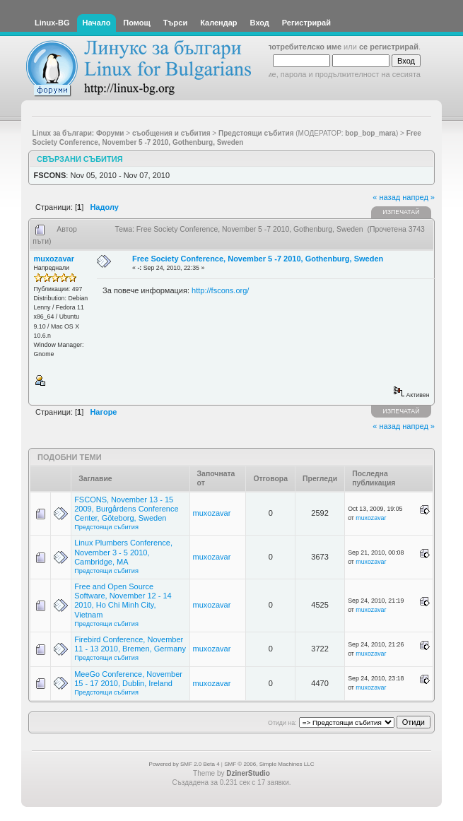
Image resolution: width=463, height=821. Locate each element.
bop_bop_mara (370, 133)
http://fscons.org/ (220, 290)
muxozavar (54, 258)
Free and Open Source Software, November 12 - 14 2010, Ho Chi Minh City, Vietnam (123, 600)
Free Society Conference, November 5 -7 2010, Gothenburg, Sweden (257, 258)
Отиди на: (282, 722)
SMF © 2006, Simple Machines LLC (269, 764)
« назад (386, 197)
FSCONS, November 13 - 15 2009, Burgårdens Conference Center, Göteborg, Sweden (126, 508)
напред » (418, 197)
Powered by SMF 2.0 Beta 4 (184, 764)
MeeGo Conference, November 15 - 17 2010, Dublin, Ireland (128, 678)
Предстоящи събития (106, 527)
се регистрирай (388, 46)
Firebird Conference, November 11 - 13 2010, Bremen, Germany (130, 644)
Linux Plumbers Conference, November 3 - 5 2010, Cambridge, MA (123, 551)
